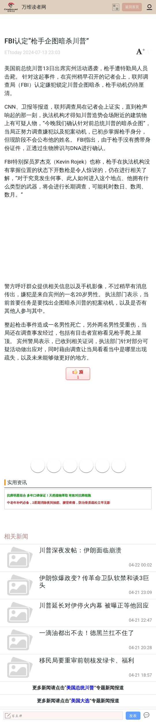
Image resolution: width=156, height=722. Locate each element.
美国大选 (80, 701)
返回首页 (132, 7)
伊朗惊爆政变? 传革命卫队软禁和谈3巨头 (94, 582)
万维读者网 (34, 7)
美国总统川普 (80, 687)
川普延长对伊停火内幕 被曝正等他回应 (94, 605)
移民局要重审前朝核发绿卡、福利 (86, 660)
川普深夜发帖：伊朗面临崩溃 (80, 550)
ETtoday (13, 52)
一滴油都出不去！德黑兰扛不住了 (86, 633)
